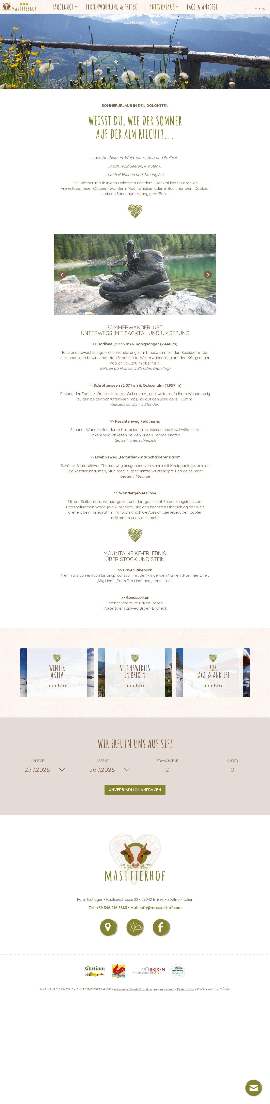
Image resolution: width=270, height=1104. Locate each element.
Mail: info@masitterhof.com (156, 907)
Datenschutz (185, 989)
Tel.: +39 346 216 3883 (108, 907)
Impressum (167, 989)
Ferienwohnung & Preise (111, 7)
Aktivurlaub (162, 7)
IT (256, 9)
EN (263, 9)
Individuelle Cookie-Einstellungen (135, 989)
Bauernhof (63, 7)
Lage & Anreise (202, 7)
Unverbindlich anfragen (135, 789)
